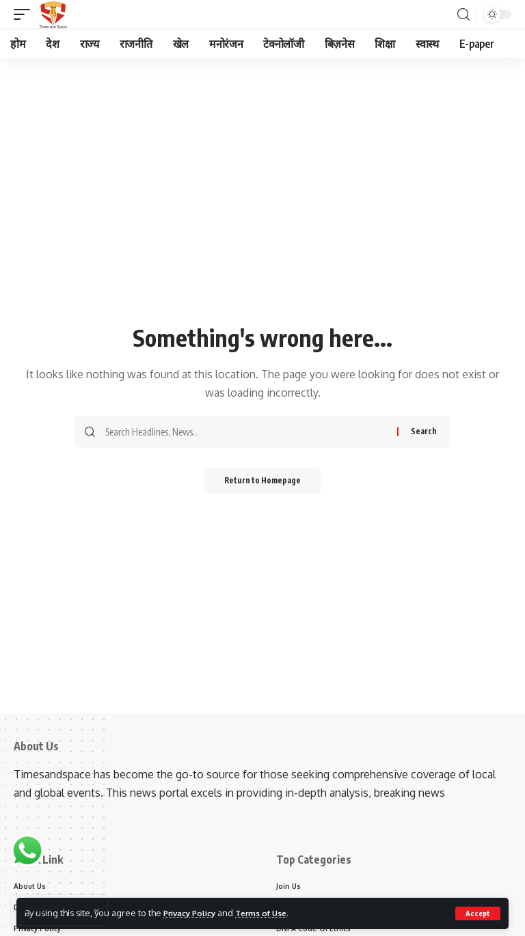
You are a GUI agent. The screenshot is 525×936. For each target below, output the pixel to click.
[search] (463, 14)
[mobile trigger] (25, 14)
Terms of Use (271, 912)
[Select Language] (59, 910)
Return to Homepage (263, 482)
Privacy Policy (193, 912)
